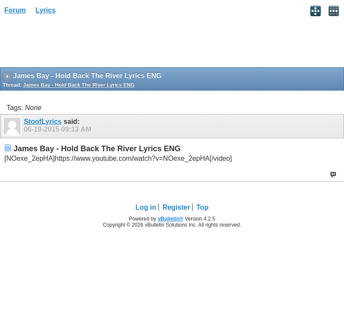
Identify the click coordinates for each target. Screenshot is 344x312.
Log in (145, 207)
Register (176, 207)
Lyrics (45, 10)
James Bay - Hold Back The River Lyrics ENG (79, 85)
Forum (15, 10)
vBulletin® (170, 219)
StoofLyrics (42, 121)
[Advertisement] (69, 43)
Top (202, 207)
